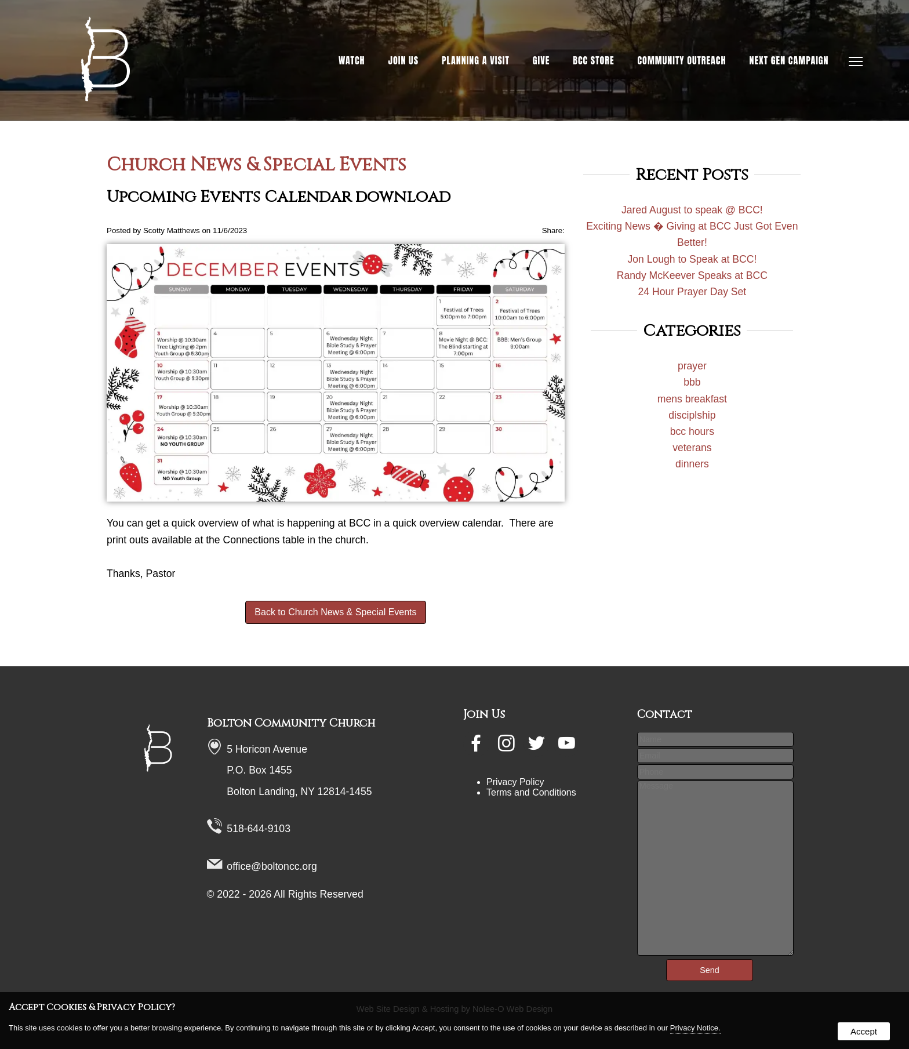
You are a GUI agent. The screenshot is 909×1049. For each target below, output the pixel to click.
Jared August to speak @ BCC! (692, 210)
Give (541, 60)
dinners (692, 464)
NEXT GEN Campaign (788, 60)
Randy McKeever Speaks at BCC (692, 275)
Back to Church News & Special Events (335, 612)
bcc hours (692, 431)
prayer (692, 366)
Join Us (403, 60)
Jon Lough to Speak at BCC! (692, 259)
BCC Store (593, 60)
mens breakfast (692, 399)
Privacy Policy (515, 782)
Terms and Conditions (531, 792)
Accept (863, 1031)
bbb (691, 382)
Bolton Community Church (291, 723)
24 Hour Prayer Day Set (692, 291)
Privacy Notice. (695, 1027)
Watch (352, 60)
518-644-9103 (258, 828)
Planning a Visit (476, 60)
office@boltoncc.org (272, 866)
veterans (691, 447)
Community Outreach (682, 60)
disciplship (691, 415)
